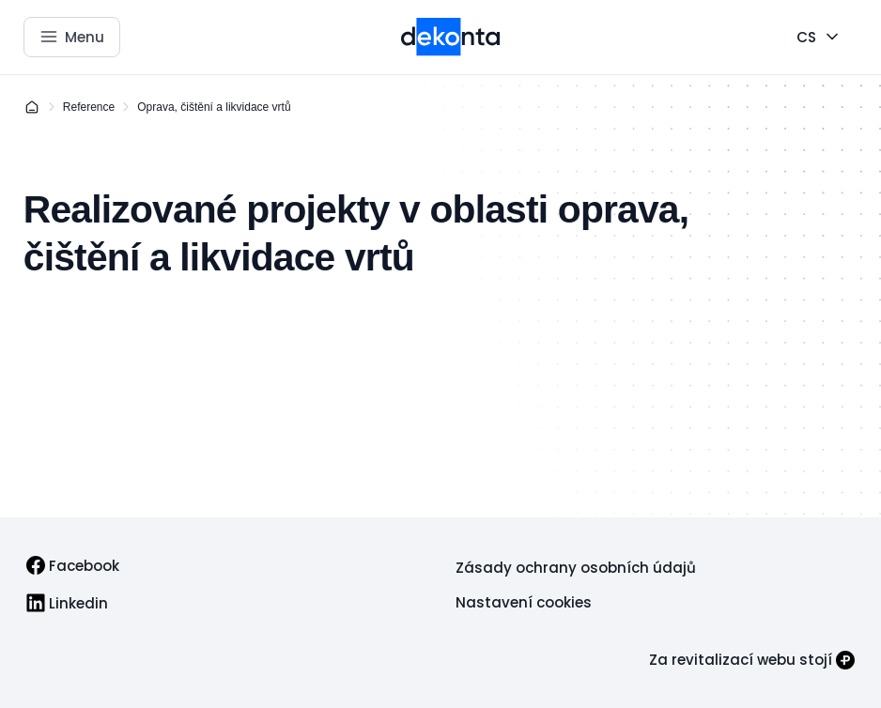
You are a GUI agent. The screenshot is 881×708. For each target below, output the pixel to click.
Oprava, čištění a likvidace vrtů (213, 107)
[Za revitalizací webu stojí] (752, 660)
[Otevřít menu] (72, 36)
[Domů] (31, 107)
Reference (89, 107)
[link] (72, 566)
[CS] (819, 36)
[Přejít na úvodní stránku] (451, 37)
